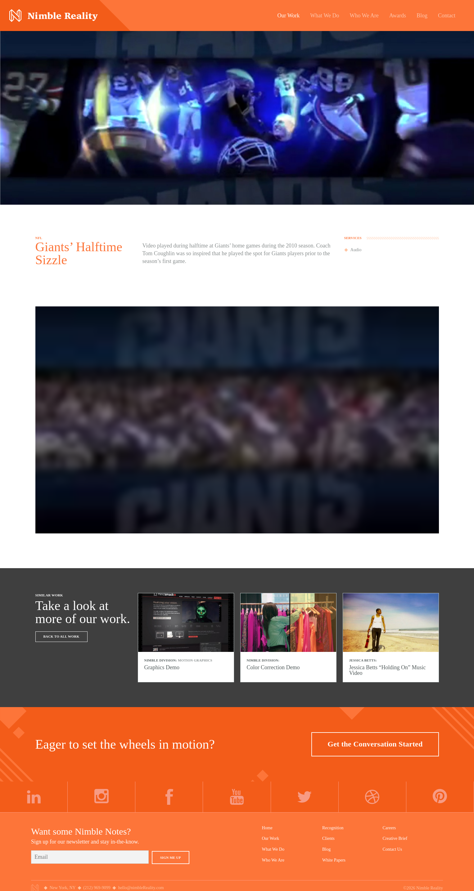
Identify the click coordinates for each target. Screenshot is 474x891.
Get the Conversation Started (374, 744)
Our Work (270, 838)
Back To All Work (61, 636)
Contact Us (392, 849)
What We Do (273, 849)
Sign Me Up (170, 857)
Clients (328, 838)
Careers (389, 828)
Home (267, 828)
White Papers (333, 860)
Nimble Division (53, 15)
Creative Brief (395, 838)
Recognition (332, 828)
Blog (326, 849)
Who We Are (273, 860)
